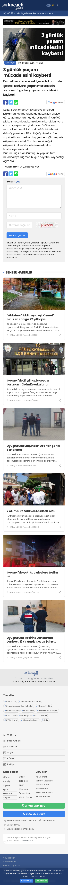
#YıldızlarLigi (11, 720)
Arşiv (8, 752)
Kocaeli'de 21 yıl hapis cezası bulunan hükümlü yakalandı (28, 382)
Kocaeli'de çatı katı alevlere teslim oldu (32, 574)
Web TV (9, 734)
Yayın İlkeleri (9, 857)
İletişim (9, 764)
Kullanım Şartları (11, 865)
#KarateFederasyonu (47, 710)
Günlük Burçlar (43, 796)
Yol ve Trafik (41, 776)
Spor (21, 785)
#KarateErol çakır (30, 720)
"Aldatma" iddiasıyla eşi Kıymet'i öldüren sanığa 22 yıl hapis (30, 317)
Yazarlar (10, 746)
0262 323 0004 (34, 814)
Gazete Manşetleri (44, 792)
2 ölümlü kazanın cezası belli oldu (31, 511)
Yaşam (6, 797)
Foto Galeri (11, 740)
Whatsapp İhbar (34, 806)
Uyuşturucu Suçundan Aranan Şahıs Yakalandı (33, 448)
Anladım (42, 880)
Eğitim (6, 789)
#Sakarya (24, 715)
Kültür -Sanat (25, 797)
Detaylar (26, 880)
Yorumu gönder (17, 235)
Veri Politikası (9, 861)
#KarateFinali (40, 715)
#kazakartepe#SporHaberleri (18, 706)
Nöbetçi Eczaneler (44, 780)
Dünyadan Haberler (28, 793)
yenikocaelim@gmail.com (20, 828)
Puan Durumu (42, 788)
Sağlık (22, 776)
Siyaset (7, 785)
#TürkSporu (28, 710)
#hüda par (10, 701)
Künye (8, 758)
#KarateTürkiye (44, 706)
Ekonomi (7, 793)
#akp (45, 720)
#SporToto (10, 715)
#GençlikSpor (11, 710)
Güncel (6, 777)
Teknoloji (23, 780)
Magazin (23, 789)
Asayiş (10, 62)
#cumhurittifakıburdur (30, 701)
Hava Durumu (43, 784)
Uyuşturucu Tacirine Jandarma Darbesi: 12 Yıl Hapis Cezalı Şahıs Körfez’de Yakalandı (30, 640)
